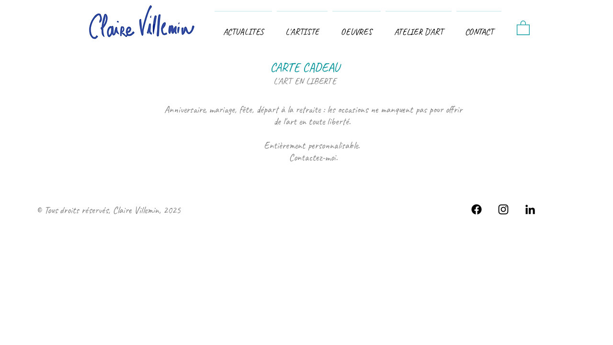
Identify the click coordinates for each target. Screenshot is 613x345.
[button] (356, 27)
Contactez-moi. (313, 157)
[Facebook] (476, 209)
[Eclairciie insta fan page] (503, 209)
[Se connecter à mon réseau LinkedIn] (530, 209)
